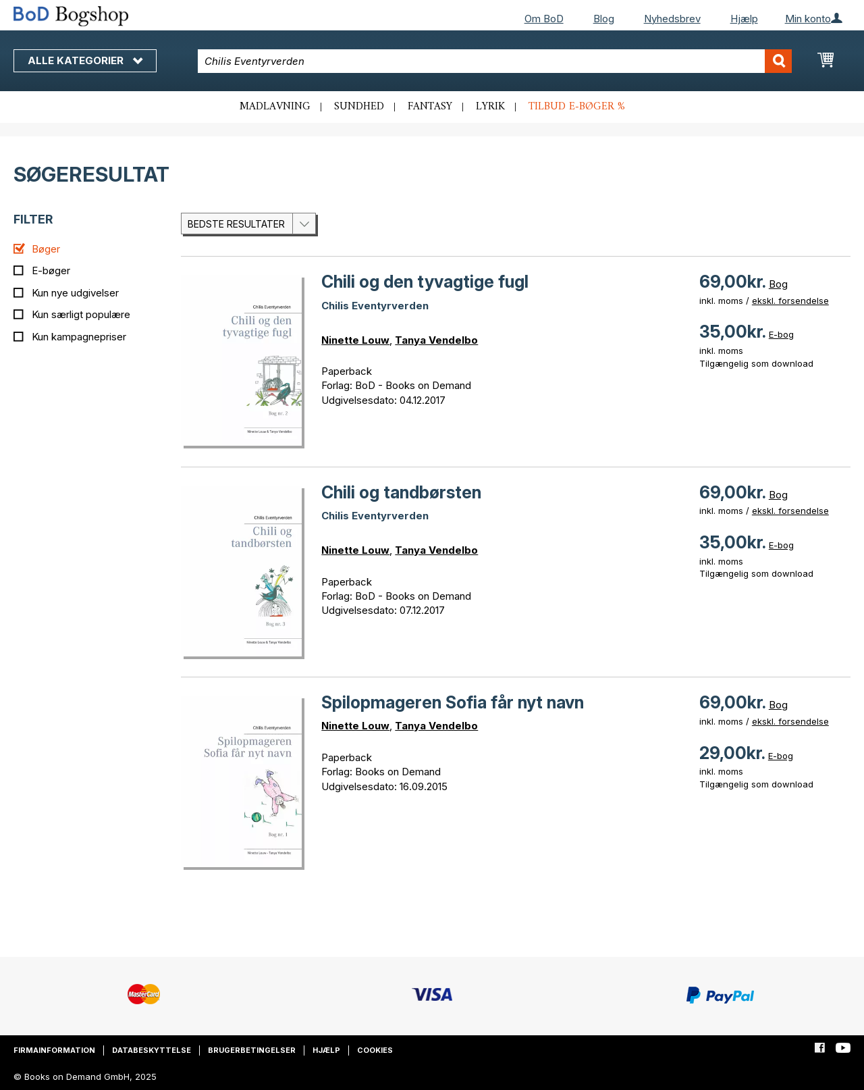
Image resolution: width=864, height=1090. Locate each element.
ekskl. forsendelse (790, 300)
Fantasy (430, 106)
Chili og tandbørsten (401, 492)
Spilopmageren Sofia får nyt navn (452, 702)
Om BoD (544, 18)
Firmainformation (54, 1050)
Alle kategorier (85, 60)
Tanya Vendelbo (436, 340)
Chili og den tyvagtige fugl (425, 281)
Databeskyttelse (151, 1050)
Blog (603, 18)
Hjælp (744, 18)
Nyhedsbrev (672, 18)
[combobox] (495, 61)
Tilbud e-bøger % (577, 106)
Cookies (375, 1050)
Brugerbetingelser (252, 1050)
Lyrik (490, 106)
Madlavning (275, 106)
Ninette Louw (355, 340)
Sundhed (359, 106)
